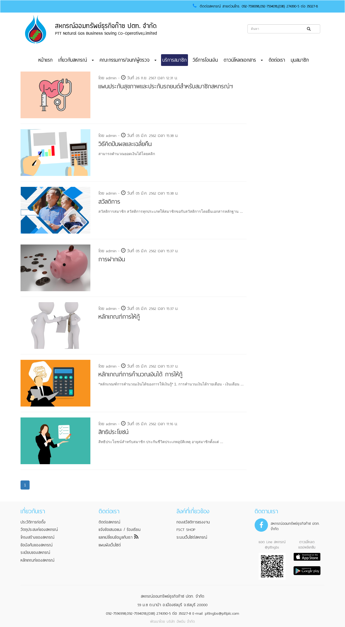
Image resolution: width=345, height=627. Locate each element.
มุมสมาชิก (300, 60)
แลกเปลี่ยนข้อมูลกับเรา (118, 537)
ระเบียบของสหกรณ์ (35, 552)
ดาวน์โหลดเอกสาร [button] (243, 60)
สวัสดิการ (109, 201)
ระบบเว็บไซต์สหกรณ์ (191, 537)
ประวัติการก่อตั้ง (33, 522)
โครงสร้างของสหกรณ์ (37, 537)
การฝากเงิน (111, 259)
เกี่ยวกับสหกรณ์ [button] (76, 60)
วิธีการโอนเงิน (205, 60)
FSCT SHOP (185, 529)
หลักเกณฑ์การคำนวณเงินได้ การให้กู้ (140, 374)
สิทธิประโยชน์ (113, 432)
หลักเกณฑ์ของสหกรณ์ (37, 560)
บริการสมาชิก (174, 60)
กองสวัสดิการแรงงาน (193, 522)
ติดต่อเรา (277, 60)
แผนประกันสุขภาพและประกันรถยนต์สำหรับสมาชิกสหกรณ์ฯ (165, 86)
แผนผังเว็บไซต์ (110, 545)
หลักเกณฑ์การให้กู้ (119, 316)
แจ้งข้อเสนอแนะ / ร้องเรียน (120, 529)
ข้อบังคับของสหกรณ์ (37, 545)
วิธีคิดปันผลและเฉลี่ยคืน (125, 144)
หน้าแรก (45, 60)
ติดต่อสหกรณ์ (109, 522)
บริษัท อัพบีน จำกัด (181, 621)
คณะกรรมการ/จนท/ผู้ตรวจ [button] (128, 60)
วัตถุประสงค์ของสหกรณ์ (39, 529)
